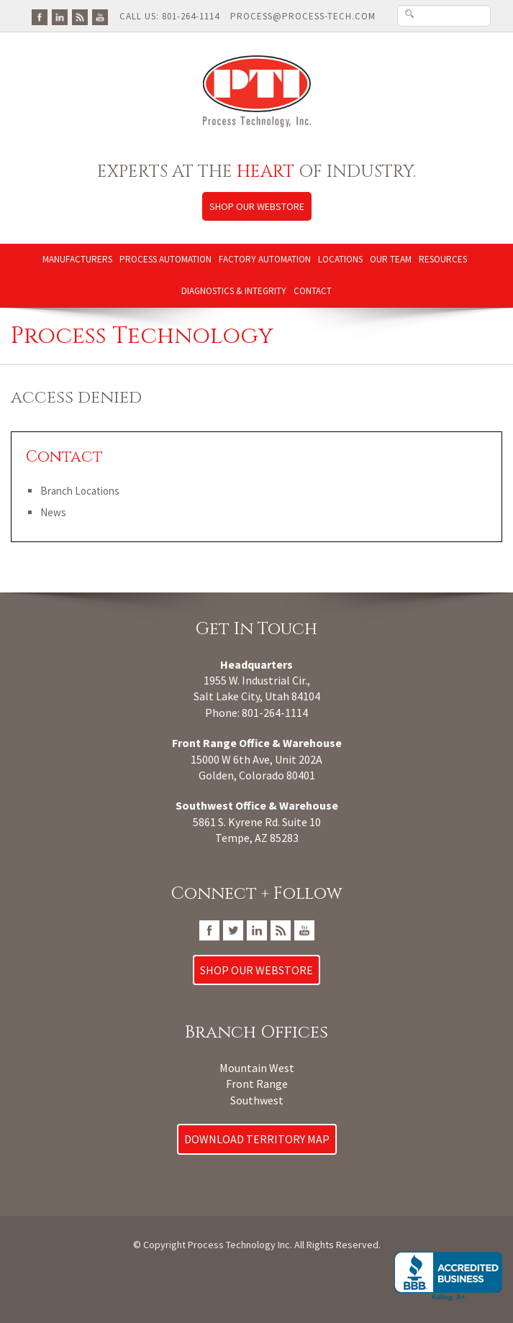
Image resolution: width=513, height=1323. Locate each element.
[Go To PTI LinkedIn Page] (59, 16)
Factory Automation (265, 259)
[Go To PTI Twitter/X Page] (233, 929)
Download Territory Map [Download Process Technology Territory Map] (257, 1139)
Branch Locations (79, 491)
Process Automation (165, 259)
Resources (443, 259)
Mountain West (256, 1068)
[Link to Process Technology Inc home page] (256, 91)
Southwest (256, 1100)
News (53, 512)
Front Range (257, 1083)
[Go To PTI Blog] (79, 16)
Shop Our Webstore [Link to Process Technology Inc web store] (256, 206)
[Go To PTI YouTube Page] (100, 16)
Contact (313, 291)
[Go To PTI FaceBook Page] (39, 16)
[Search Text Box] (444, 16)
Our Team (391, 259)
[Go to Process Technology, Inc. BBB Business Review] (448, 1276)
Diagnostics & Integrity (233, 291)
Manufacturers (77, 259)
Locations (340, 259)
